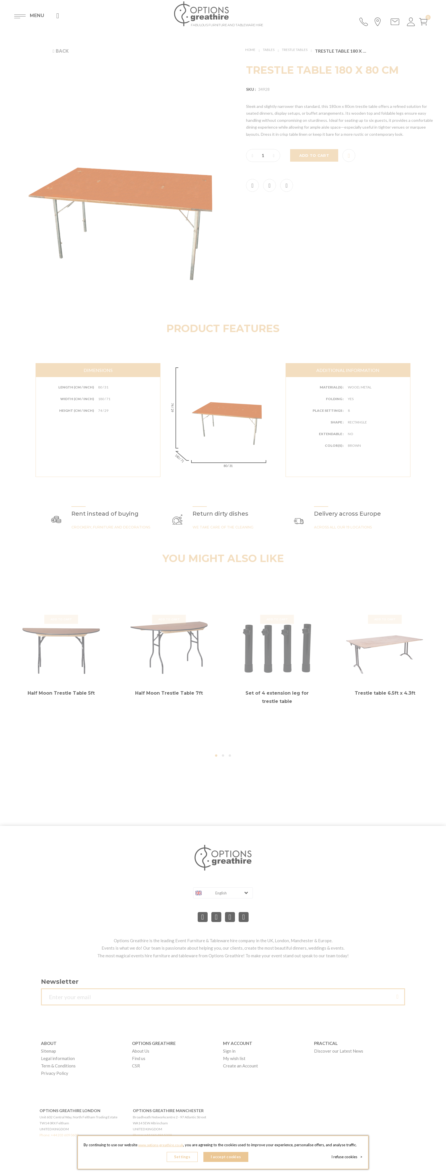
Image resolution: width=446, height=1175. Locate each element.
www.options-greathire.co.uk (161, 1147)
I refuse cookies (348, 1158)
